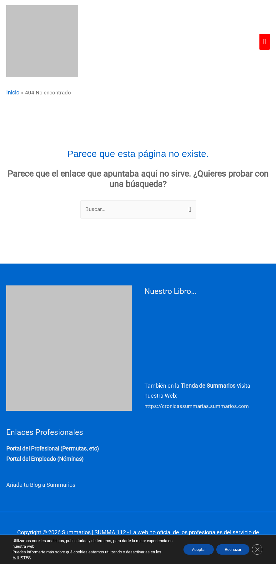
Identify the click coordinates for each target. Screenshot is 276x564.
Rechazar (230, 549)
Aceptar (191, 549)
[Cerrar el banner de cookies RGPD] (256, 549)
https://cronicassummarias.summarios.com (198, 407)
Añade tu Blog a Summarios (40, 485)
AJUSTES (21, 558)
